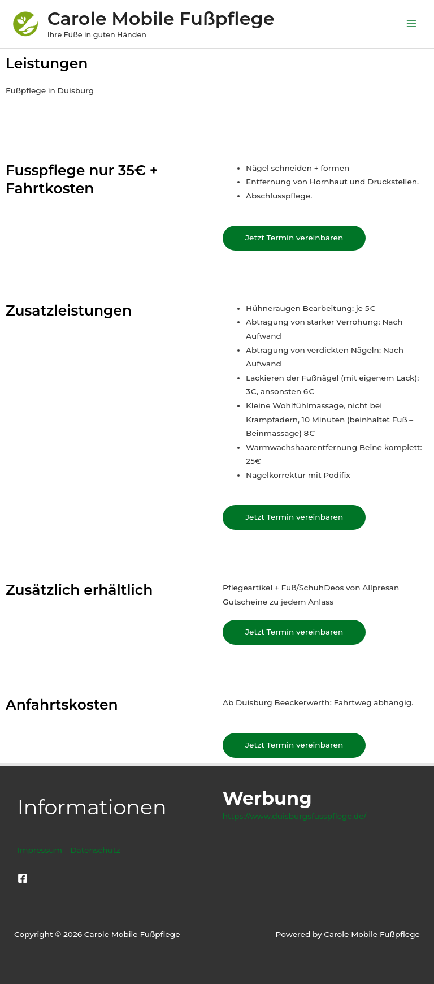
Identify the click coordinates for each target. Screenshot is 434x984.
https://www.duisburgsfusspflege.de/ (295, 816)
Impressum (40, 849)
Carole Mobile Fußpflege (161, 18)
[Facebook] (23, 878)
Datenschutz (95, 849)
